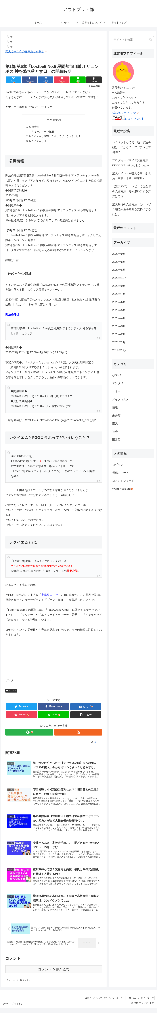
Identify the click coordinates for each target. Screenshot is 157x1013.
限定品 (116, 439)
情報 (115, 407)
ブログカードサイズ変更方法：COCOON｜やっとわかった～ (131, 163)
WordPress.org (122, 488)
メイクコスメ (120, 399)
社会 (115, 431)
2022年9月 (118, 253)
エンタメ (11, 691)
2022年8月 (118, 261)
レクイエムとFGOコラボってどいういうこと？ (55, 136)
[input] (133, 39)
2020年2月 (118, 334)
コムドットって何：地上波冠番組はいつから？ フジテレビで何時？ (131, 147)
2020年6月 (118, 302)
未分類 (116, 415)
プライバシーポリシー (110, 1003)
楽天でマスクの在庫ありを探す (25, 51)
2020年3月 (118, 326)
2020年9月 (118, 285)
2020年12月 (119, 277)
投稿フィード (120, 472)
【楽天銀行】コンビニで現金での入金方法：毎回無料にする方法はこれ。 (131, 191)
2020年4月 (118, 318)
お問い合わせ (130, 1003)
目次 (49, 119)
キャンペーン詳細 (44, 132)
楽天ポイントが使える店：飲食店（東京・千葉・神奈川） (131, 176)
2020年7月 (118, 293)
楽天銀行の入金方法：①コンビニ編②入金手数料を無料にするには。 (131, 209)
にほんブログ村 (128, 118)
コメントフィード (123, 480)
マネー (116, 391)
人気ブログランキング (125, 112)
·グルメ (116, 375)
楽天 (115, 423)
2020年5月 (118, 310)
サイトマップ (146, 1003)
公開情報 (34, 126)
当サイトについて (87, 1003)
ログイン (117, 464)
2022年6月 (118, 269)
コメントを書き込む (53, 974)
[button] (150, 39)
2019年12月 (119, 350)
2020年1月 (118, 342)
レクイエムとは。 (39, 141)
